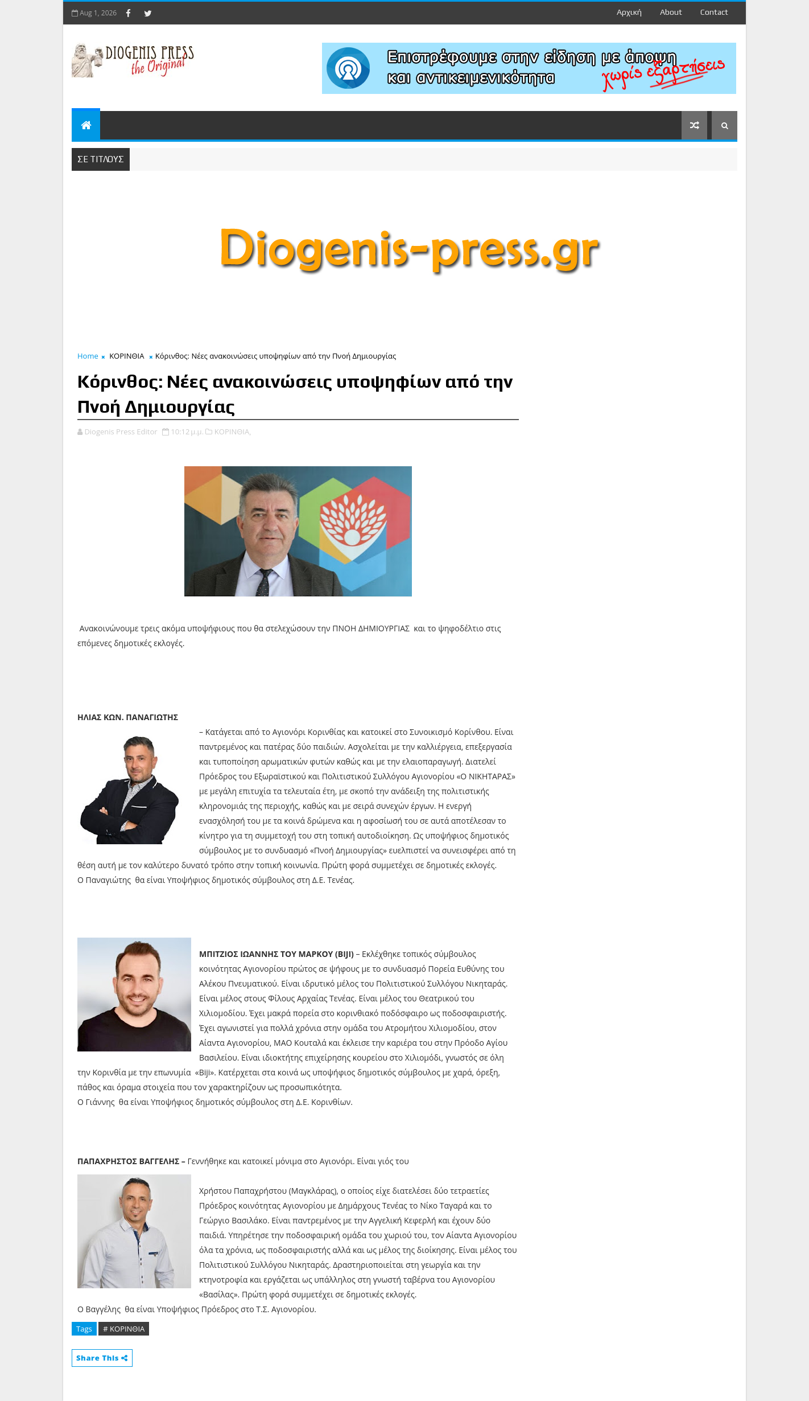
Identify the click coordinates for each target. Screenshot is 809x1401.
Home (87, 356)
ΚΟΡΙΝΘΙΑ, (232, 431)
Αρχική (629, 12)
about (671, 12)
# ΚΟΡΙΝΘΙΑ (124, 1329)
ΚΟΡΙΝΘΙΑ (126, 356)
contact (714, 12)
